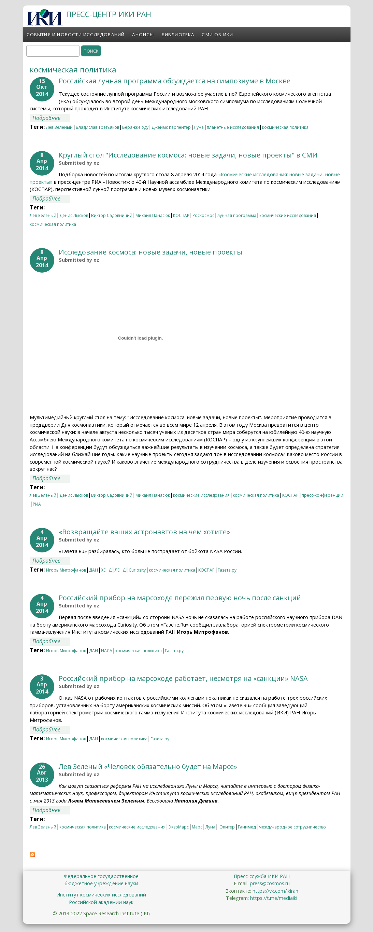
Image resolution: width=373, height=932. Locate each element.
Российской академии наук (101, 902)
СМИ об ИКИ (217, 34)
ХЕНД (106, 570)
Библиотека (178, 34)
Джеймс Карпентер (171, 127)
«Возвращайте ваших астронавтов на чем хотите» (144, 531)
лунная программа (236, 215)
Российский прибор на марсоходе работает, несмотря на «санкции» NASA (183, 678)
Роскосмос (203, 215)
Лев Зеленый (59, 127)
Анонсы (143, 34)
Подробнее (51, 118)
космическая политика (285, 127)
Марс (197, 827)
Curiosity (137, 570)
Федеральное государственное (101, 876)
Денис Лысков (73, 215)
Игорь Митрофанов (66, 570)
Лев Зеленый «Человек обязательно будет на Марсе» (148, 766)
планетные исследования (233, 127)
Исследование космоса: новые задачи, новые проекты (150, 252)
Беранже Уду (135, 127)
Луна (199, 127)
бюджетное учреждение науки (101, 883)
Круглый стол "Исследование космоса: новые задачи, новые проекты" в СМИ (188, 155)
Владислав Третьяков (97, 127)
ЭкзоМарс (179, 827)
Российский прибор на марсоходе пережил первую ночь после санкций (180, 597)
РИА (37, 504)
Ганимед (247, 827)
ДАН (93, 570)
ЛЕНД (120, 570)
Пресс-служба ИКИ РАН (262, 876)
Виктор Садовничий (111, 215)
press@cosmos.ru (270, 883)
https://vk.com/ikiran (275, 891)
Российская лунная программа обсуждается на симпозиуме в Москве (174, 80)
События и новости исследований (76, 34)
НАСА (106, 651)
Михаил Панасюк (152, 215)
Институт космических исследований (101, 894)
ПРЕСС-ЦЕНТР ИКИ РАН (108, 14)
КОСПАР (181, 215)
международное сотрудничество (292, 827)
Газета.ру (227, 570)
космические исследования (287, 215)
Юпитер (226, 827)
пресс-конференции (322, 495)
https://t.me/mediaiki (273, 898)
